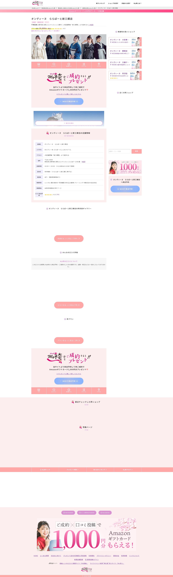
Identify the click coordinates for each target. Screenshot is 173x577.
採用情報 (124, 556)
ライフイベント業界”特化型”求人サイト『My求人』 (107, 563)
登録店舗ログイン (92, 559)
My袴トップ (45, 470)
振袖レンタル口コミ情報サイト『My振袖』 (74, 563)
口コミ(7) (54, 64)
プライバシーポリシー (104, 556)
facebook (105, 513)
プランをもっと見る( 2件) (68, 340)
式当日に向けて (56, 556)
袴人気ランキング (100, 470)
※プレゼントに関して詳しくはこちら (68, 94)
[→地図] (91, 25)
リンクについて (134, 556)
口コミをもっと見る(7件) (69, 305)
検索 (136, 151)
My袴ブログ (128, 470)
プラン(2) (84, 64)
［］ (83, 162)
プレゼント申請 (73, 470)
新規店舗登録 (78, 559)
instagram (68, 513)
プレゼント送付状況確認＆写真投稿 (75, 556)
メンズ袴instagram (86, 513)
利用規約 (92, 556)
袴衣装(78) (69, 64)
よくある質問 (44, 556)
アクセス (99, 64)
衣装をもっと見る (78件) (69, 238)
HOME (36, 556)
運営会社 (116, 556)
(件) (58, 194)
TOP (38, 64)
